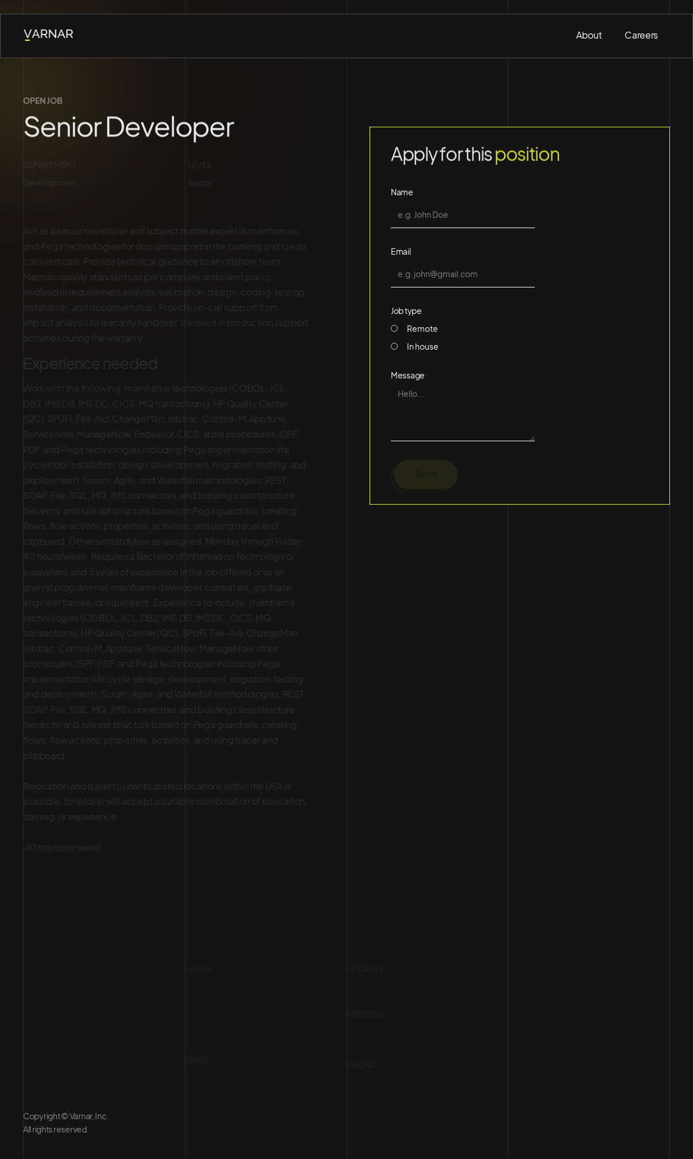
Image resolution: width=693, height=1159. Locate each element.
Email (401, 251)
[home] (49, 35)
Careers (641, 35)
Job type (406, 310)
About (588, 35)
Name (402, 192)
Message (408, 375)
